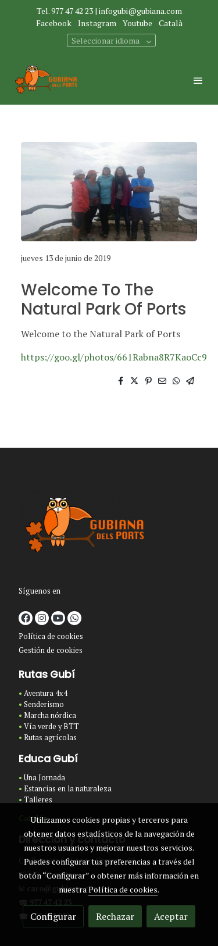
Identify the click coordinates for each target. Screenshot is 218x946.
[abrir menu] (198, 80)
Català (171, 22)
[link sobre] (109, 528)
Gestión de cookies (51, 650)
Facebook (54, 22)
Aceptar (171, 916)
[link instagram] (41, 618)
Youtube (137, 22)
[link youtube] (58, 618)
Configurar (53, 916)
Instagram (97, 22)
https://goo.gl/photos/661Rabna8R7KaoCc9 (114, 357)
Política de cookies (51, 636)
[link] (46, 80)
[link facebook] (26, 618)
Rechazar (115, 916)
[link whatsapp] (74, 618)
